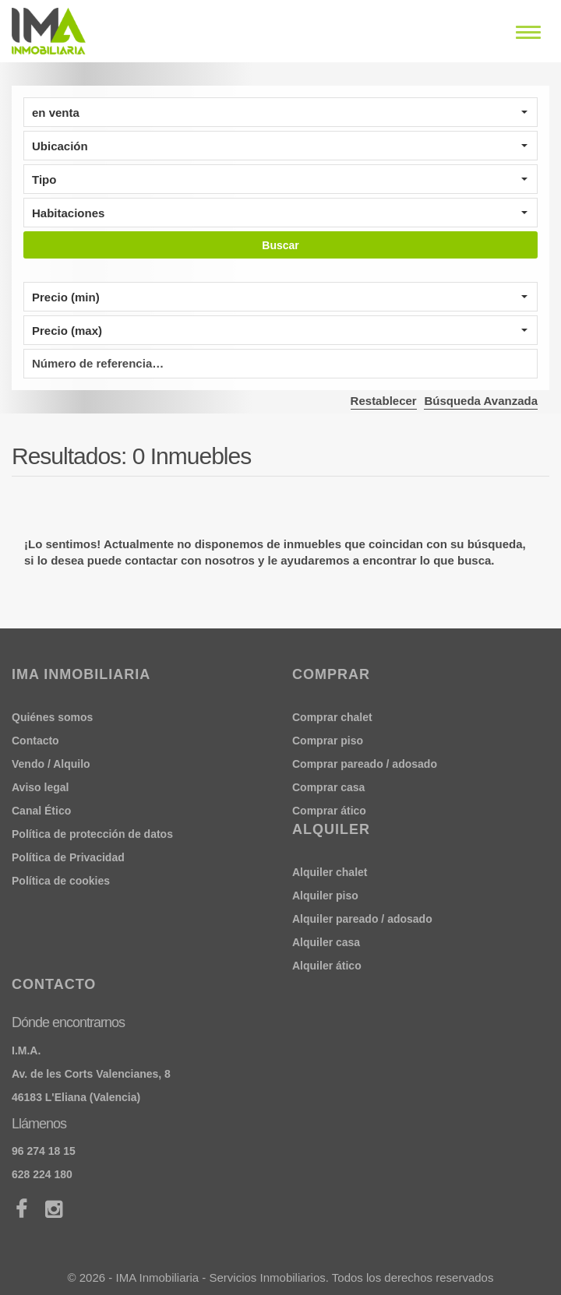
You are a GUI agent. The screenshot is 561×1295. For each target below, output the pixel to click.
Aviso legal (40, 787)
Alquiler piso (325, 895)
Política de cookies (61, 880)
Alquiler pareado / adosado (362, 919)
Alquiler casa (326, 942)
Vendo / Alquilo (51, 764)
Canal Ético (41, 810)
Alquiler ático (327, 965)
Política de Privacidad (68, 857)
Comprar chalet (332, 717)
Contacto (35, 740)
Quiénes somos (52, 717)
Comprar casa (328, 787)
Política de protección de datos (92, 834)
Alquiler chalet (329, 872)
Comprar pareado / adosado (364, 764)
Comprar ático (329, 810)
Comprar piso (327, 740)
